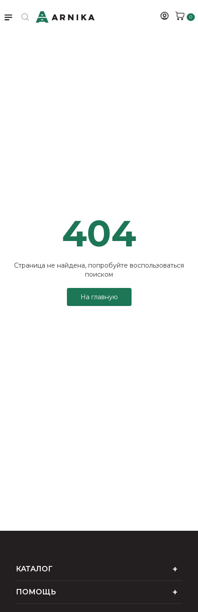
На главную (99, 297)
